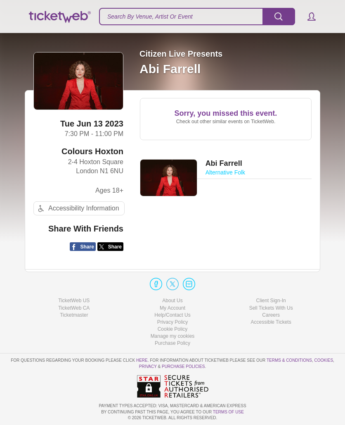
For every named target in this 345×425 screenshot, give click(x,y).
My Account (172, 308)
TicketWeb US (74, 300)
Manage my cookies (173, 336)
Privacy (148, 366)
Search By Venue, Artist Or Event (150, 16)
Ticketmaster (74, 315)
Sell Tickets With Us (271, 308)
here (142, 360)
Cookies (323, 360)
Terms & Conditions (289, 360)
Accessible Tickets (271, 322)
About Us (172, 300)
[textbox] (197, 16)
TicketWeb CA (74, 308)
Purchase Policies (183, 366)
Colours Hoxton (92, 151)
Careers (271, 315)
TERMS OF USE (228, 412)
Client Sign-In (271, 300)
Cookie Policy (173, 329)
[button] (308, 16)
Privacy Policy (172, 322)
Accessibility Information (77, 208)
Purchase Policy (172, 343)
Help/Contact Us (172, 315)
